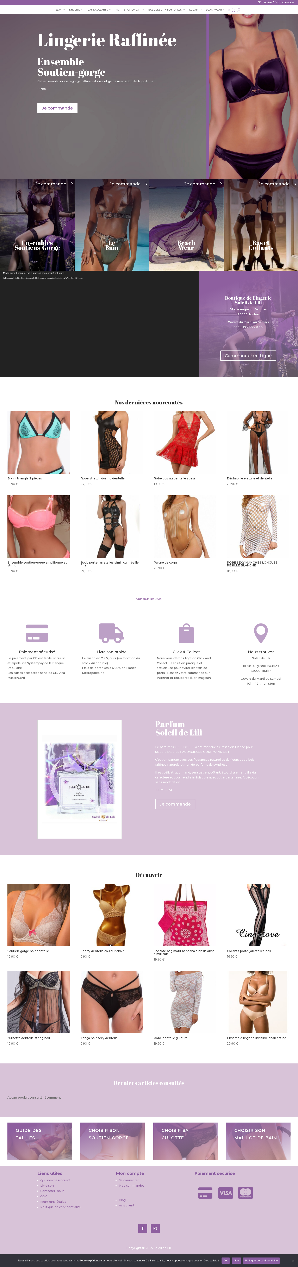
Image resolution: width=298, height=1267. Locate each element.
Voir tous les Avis (149, 599)
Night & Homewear (126, 9)
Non (236, 1260)
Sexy (50, 9)
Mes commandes (131, 1185)
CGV (43, 1196)
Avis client (126, 1205)
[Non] (293, 1261)
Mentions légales (53, 1202)
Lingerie (67, 9)
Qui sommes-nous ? (55, 1180)
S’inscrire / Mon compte (276, 2)
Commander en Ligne (248, 355)
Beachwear (220, 9)
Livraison (47, 1185)
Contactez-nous (52, 1191)
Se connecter (129, 1180)
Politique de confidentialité (60, 1207)
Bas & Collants (93, 9)
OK (226, 1260)
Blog (122, 1200)
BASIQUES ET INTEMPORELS (166, 9)
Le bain (198, 9)
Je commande (57, 108)
